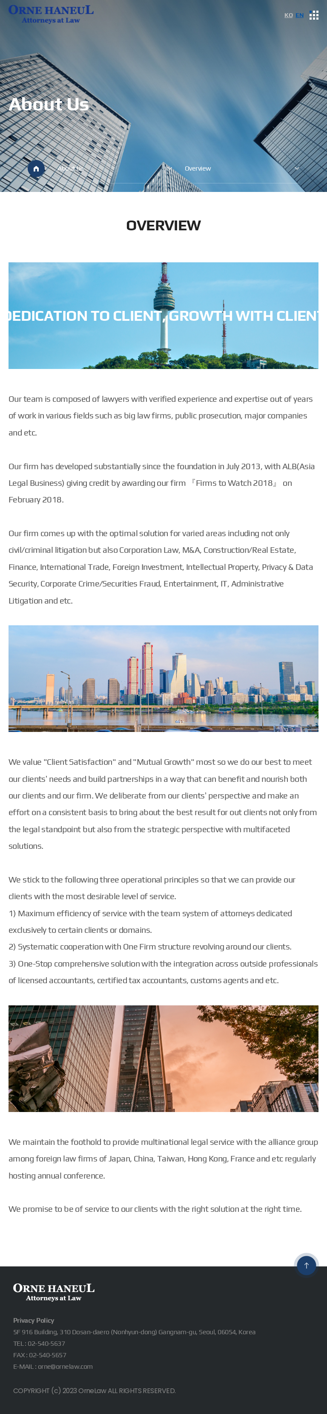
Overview (198, 168)
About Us (70, 168)
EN (299, 15)
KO (288, 15)
